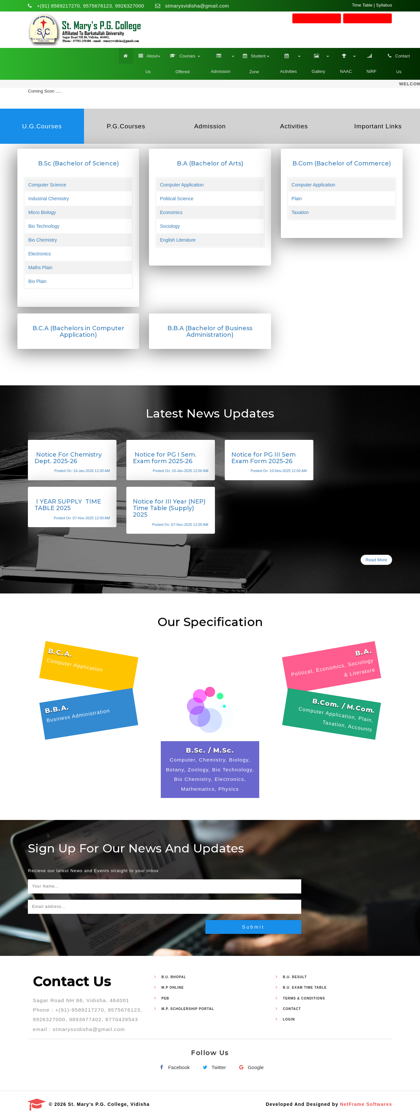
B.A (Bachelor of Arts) (210, 163)
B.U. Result (295, 977)
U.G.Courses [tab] (42, 126)
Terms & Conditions (304, 998)
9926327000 (129, 6)
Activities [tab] (294, 126)
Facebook (173, 1067)
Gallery (317, 61)
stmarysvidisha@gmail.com (197, 6)
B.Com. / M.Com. (344, 706)
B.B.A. (57, 709)
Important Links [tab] (378, 126)
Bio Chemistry (42, 240)
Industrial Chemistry (48, 198)
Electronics (39, 253)
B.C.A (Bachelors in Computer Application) (78, 331)
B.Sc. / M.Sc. (210, 750)
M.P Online (172, 988)
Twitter (213, 1067)
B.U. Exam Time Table (305, 988)
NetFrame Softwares (366, 1104)
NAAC (345, 61)
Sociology (170, 226)
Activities (287, 61)
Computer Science (47, 184)
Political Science (176, 198)
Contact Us (399, 61)
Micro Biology (42, 212)
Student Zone (254, 61)
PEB (165, 998)
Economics (171, 212)
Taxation (300, 212)
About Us (148, 61)
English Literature (178, 240)
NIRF (370, 61)
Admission (219, 61)
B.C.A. (60, 653)
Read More (376, 559)
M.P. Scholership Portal (187, 1009)
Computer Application (181, 184)
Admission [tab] (210, 126)
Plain (297, 198)
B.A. (363, 652)
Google (249, 1067)
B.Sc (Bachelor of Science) (78, 163)
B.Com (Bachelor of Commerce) (341, 163)
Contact (292, 1009)
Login (289, 1019)
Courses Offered (182, 61)
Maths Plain (40, 267)
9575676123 (97, 6)
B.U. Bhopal (173, 977)
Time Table (362, 5)
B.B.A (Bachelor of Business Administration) (209, 331)
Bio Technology (43, 226)
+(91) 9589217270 (58, 6)
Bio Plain (37, 281)
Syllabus (384, 5)
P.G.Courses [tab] (126, 126)
